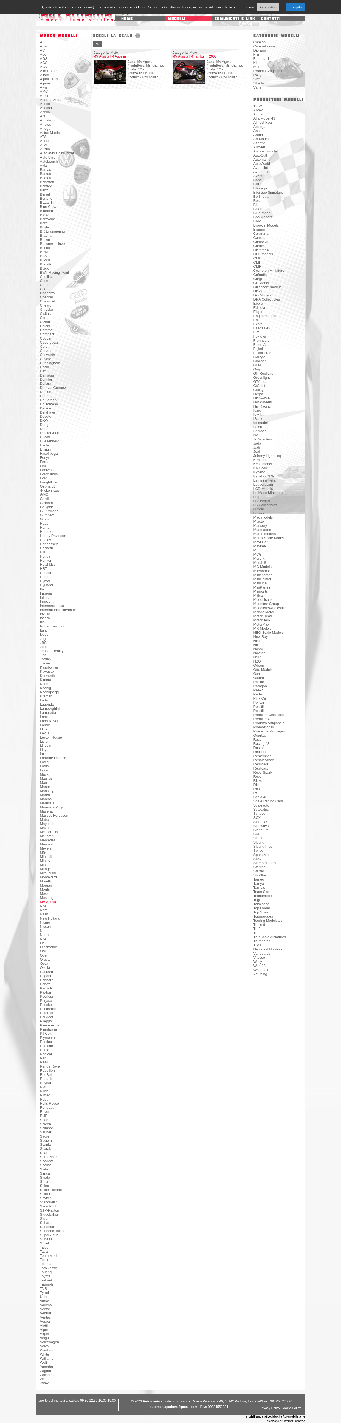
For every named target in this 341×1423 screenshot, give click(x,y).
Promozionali (263, 727)
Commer (47, 330)
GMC (44, 495)
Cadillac (46, 277)
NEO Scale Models (268, 632)
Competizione (264, 46)
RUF (43, 1116)
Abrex (258, 110)
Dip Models (262, 295)
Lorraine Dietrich (53, 758)
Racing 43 (261, 744)
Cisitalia (46, 314)
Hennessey (49, 544)
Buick (44, 268)
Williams (46, 1358)
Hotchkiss (47, 564)
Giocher (259, 361)
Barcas (45, 170)
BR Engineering (52, 231)
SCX (257, 818)
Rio (256, 785)
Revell (258, 776)
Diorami (259, 50)
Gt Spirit (46, 507)
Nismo (45, 922)
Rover (45, 1112)
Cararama (261, 233)
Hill (42, 552)
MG (43, 852)
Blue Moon (261, 213)
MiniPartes (261, 587)
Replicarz (260, 768)
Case (44, 281)
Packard (46, 972)
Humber (46, 577)
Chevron (46, 305)
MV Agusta (48, 902)
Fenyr (44, 458)
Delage (45, 408)
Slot (256, 79)
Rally (257, 75)
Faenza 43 (261, 328)
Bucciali (46, 260)
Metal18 (259, 563)
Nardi (44, 910)
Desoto (45, 416)
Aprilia (45, 112)
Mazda (45, 828)
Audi (43, 145)
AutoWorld (261, 164)
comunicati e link (235, 18)
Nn (42, 931)
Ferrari (45, 462)
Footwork (47, 470)
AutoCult (260, 155)
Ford (43, 478)
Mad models (263, 517)
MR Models (262, 628)
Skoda (45, 1177)
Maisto (258, 521)
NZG (257, 661)
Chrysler (46, 309)
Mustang (47, 898)
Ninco (258, 641)
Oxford (258, 678)
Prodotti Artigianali (267, 71)
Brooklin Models (266, 225)
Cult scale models (267, 287)
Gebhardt (47, 486)
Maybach (47, 824)
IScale (258, 419)
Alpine (45, 83)
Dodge (45, 425)
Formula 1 (261, 58)
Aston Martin (50, 133)
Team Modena (51, 1256)
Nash (44, 914)
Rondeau (47, 1107)
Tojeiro (45, 1260)
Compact (47, 334)
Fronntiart (261, 340)
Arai (43, 116)
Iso (42, 622)
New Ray (260, 637)
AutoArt (259, 147)
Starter (258, 871)
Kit (255, 63)
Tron (257, 933)
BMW (44, 215)
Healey (45, 540)
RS (255, 793)
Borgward (47, 219)
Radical (46, 1054)
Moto (257, 67)
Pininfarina (48, 1029)
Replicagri (261, 764)
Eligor (258, 312)
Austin (45, 149)
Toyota (45, 1276)
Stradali (259, 83)
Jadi (256, 447)
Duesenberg (50, 441)
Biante (258, 205)
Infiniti (44, 597)
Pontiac (46, 1042)
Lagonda (47, 704)
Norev (258, 649)
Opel (43, 955)
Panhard (46, 980)
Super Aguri (49, 1235)
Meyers (46, 848)
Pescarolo (48, 1009)
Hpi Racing (262, 406)
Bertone (46, 198)
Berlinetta (261, 196)
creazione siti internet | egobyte (286, 1420)
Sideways (261, 826)
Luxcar (258, 509)
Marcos (46, 799)
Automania (261, 159)
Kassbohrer (49, 667)
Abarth (45, 46)
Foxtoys (259, 336)
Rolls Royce (49, 1103)
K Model (260, 460)
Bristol (45, 248)
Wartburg (47, 1350)
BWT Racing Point (54, 272)
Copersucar (49, 342)
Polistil (258, 707)
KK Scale (260, 468)
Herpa (258, 394)
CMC (257, 258)
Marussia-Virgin (52, 807)
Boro (43, 223)
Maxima (259, 546)
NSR (257, 657)
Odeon (258, 665)
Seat (43, 1153)
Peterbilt (46, 1013)
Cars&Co (260, 242)
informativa (268, 7)
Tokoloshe (261, 904)
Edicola (259, 307)
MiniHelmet (262, 579)
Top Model (261, 908)
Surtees (46, 1239)
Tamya (258, 883)
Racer (258, 739)
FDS (257, 332)
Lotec (44, 762)
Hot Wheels (262, 402)
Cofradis (260, 275)
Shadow (46, 1161)
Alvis (43, 87)
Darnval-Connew (53, 388)
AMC (44, 91)
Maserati (47, 811)
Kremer (46, 696)
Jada (257, 443)
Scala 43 (260, 797)
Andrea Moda (50, 100)
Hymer (45, 581)
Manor (45, 787)
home (127, 18)
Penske (46, 1005)
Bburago (260, 188)
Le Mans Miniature (268, 493)
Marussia (47, 803)
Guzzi (44, 519)
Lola (43, 754)
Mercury (46, 844)
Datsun (45, 392)
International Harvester (58, 610)
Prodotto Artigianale (268, 723)
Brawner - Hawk (52, 244)
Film (256, 54)
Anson (258, 131)
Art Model (261, 139)
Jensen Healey (52, 651)
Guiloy (258, 390)
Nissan (45, 926)
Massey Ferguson (54, 815)
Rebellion (47, 1070)
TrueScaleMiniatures (269, 937)
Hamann (46, 527)
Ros (256, 789)
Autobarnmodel (265, 151)
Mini (43, 865)
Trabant (46, 1280)
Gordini (46, 499)
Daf (43, 371)
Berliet (45, 194)
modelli (176, 18)
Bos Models (262, 217)
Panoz (45, 984)
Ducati (45, 437)
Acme (258, 114)
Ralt (43, 1058)
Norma (45, 935)
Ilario (257, 410)
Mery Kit (260, 558)
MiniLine (260, 583)
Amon (44, 96)
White (44, 1354)
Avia (43, 165)
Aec (43, 54)
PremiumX (261, 719)
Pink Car (260, 698)
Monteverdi (49, 877)
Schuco (259, 813)
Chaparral (48, 293)
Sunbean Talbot (52, 1231)
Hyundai (46, 585)
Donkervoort (50, 433)
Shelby (45, 1165)
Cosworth (47, 355)
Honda (45, 556)
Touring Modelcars (268, 920)
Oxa (256, 674)
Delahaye (47, 412)
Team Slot (261, 892)
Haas (44, 523)
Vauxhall (46, 1305)
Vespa (45, 1321)
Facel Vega (49, 453)
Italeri (257, 427)
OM (43, 951)
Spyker (45, 1198)
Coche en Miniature (268, 270)
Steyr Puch (49, 1206)
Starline (259, 867)
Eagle (44, 445)
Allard (44, 75)
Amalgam (261, 127)
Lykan (44, 770)
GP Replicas (263, 373)
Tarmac (259, 888)
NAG (44, 906)
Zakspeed (48, 1375)
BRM (44, 252)
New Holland (50, 918)
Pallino (258, 682)
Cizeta (45, 322)
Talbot (45, 1247)
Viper (44, 1330)
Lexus (45, 733)
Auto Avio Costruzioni (57, 153)
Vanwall (46, 1301)
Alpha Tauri (49, 79)
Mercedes (48, 840)
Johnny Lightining (267, 456)
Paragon (260, 686)
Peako (258, 690)
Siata (44, 1169)
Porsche (46, 1046)
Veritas (45, 1317)
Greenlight (261, 377)
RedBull (46, 1075)
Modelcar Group (266, 604)
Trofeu (258, 929)
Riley (44, 1091)
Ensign (45, 449)
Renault (46, 1079)
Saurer (45, 1136)
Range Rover (50, 1066)
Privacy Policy (270, 1408)
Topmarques (263, 916)
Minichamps (262, 575)
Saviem (46, 1140)
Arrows (45, 124)
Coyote (45, 359)
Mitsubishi (48, 873)
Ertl (256, 320)
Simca (45, 1173)
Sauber (46, 1132)
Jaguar (45, 638)
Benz (44, 190)
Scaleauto (261, 805)
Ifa (42, 589)
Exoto (258, 324)
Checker (46, 297)
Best (257, 201)
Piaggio (46, 1021)
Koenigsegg (49, 692)
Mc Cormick (49, 832)
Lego (257, 497)
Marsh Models (264, 534)
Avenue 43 (261, 172)
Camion (259, 42)
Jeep (44, 647)
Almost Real (263, 122)
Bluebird (46, 211)
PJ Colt (46, 1033)
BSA (43, 256)
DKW (44, 420)
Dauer (45, 396)
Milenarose (262, 571)
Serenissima (50, 1157)
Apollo (45, 104)
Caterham (48, 285)
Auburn (46, 141)
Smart (45, 1181)
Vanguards (261, 953)
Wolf (43, 1362)
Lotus (44, 766)
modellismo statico (80, 20)
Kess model (262, 464)
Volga (44, 1338)
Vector (45, 1309)
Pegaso (46, 1000)
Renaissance (263, 760)
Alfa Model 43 (264, 118)
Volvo (44, 1346)
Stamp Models (264, 863)
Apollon (46, 108)
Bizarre (259, 209)
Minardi (46, 857)
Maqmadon (262, 530)
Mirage (45, 869)
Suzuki (45, 1243)
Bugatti (45, 264)
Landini (46, 725)
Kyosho (259, 472)
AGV (43, 67)
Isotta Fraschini (52, 626)
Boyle (44, 227)
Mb (255, 550)
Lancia (45, 717)
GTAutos (260, 382)
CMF (257, 262)
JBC (43, 643)
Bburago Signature (268, 192)
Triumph (46, 1284)
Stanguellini (49, 1202)
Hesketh (46, 548)
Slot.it (258, 838)
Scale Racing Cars (268, 801)
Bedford (46, 178)
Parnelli (46, 988)
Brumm (259, 229)
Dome (45, 429)
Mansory (47, 791)
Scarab (45, 1149)
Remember (262, 756)
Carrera (259, 238)
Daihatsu (47, 375)
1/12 (97, 44)
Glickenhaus (50, 490)
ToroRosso (48, 1268)
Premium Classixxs (268, 715)
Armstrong (48, 120)
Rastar (258, 748)
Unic (43, 1297)
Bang (257, 180)
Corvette (46, 351)
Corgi (257, 279)
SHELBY (260, 822)
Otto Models (263, 669)
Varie (257, 87)
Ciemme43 (262, 250)
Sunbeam (47, 1227)
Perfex (258, 694)
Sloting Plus (262, 846)
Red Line (260, 752)
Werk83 (259, 966)
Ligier (44, 741)
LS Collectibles (265, 505)
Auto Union (49, 157)
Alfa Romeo (49, 71)
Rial (43, 1087)
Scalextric (261, 809)
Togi (256, 900)
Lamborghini (50, 708)
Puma (44, 1050)
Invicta (45, 614)
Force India (49, 474)
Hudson (46, 573)
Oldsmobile (49, 947)
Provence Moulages (269, 731)
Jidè (43, 655)
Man (43, 782)
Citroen (46, 318)
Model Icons (263, 600)
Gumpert (47, 515)
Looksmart (261, 501)
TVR (43, 1288)
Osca (44, 963)
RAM (44, 1062)
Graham (46, 503)
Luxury (258, 513)
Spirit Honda (50, 1194)
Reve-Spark (262, 772)
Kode (44, 684)
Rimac (45, 1095)
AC (42, 50)
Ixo (255, 435)
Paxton (45, 992)
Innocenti (47, 601)
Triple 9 (259, 925)
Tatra (44, 1251)
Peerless (47, 996)
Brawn (45, 239)
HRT (43, 569)
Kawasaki (47, 671)
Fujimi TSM (262, 353)
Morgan (46, 885)
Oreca (45, 959)
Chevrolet (47, 301)
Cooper (46, 338)
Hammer (47, 532)
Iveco (44, 634)
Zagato (45, 1371)
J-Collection (262, 439)
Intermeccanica (52, 606)
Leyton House (51, 737)
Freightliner (49, 482)
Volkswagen (49, 1342)
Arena (258, 135)
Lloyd (44, 750)
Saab (44, 1120)
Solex (44, 1186)
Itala (43, 630)
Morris (45, 889)
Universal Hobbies (268, 949)
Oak (43, 943)
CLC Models (263, 254)
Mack (44, 774)
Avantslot (260, 168)
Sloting (258, 842)
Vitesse (259, 957)
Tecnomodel (263, 896)
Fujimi (258, 349)
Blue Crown (49, 207)
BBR (257, 184)
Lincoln (45, 745)
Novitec (259, 653)
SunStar (259, 875)
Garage (259, 357)
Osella (45, 968)
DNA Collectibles (266, 299)
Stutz (44, 1219)
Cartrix (258, 246)
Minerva (46, 861)
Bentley (46, 186)
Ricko (258, 781)
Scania (45, 1144)
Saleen (45, 1124)
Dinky (258, 291)
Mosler (45, 894)
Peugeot (46, 1017)
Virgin (44, 1334)
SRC (257, 859)
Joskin (45, 663)
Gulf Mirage (49, 511)
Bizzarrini (47, 202)
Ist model (260, 423)
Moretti (45, 881)
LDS (43, 729)
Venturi (45, 1313)
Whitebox (260, 970)
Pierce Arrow (50, 1025)
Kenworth (47, 676)
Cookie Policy (291, 1408)
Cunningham (50, 363)
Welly (257, 962)
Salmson (47, 1128)
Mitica (258, 595)
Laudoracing (263, 484)
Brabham (47, 235)
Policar (258, 702)
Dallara (45, 383)
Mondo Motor (264, 612)
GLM (257, 365)
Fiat (43, 466)
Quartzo (259, 735)
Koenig (45, 688)
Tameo (258, 879)
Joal (256, 451)
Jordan (45, 659)
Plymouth (47, 1038)
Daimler (46, 379)
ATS (43, 137)
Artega (45, 128)
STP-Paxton (49, 1210)
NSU (43, 939)
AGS (43, 58)
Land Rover (49, 721)
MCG (257, 554)
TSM (257, 945)
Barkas (45, 174)
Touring (46, 1272)
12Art (257, 106)
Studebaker (49, 1214)
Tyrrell (45, 1293)
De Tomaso (49, 404)
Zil (42, 1379)
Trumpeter (261, 941)
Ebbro (258, 303)
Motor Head (262, 616)
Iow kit (258, 414)
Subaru (46, 1223)
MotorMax (261, 624)
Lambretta (48, 713)
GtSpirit (259, 386)
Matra (44, 819)
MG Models (262, 567)
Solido (258, 850)
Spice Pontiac (51, 1190)
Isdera (45, 618)
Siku (256, 834)
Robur (45, 1099)
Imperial (46, 593)
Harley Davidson (53, 536)
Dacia (44, 367)
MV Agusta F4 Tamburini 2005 (195, 56)
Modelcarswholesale (269, 608)
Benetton (47, 182)
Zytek (44, 1383)
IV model (260, 431)
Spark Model (263, 855)
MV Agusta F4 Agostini (110, 56)
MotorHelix (261, 620)
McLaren (47, 836)
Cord (44, 346)
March (45, 795)
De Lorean (48, 400)
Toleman (46, 1264)
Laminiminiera (264, 480)
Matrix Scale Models (269, 538)
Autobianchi (49, 161)
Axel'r (257, 176)
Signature (261, 830)
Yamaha (46, 1367)
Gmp (257, 369)
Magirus (46, 778)
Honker (46, 560)
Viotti (44, 1325)
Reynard (46, 1083)
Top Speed (261, 912)
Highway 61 (262, 398)
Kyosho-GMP (264, 476)
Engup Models (264, 316)
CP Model (261, 283)
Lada (44, 700)
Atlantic (259, 143)
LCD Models (263, 488)
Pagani (45, 976)
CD (42, 289)
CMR (257, 266)
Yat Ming (260, 974)
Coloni (45, 326)
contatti (271, 18)
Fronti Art (260, 345)
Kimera (45, 680)
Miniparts (260, 591)
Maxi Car (260, 542)
